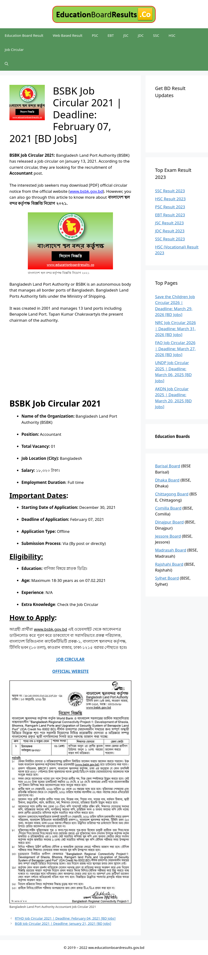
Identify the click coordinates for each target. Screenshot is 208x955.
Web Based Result (68, 35)
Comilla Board (168, 508)
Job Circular (14, 49)
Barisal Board (167, 466)
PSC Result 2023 (170, 207)
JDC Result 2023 (169, 231)
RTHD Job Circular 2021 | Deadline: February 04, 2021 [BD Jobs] (65, 918)
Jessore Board (168, 536)
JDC (141, 35)
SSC (156, 35)
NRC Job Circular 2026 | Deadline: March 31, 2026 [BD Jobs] (175, 328)
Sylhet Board (167, 578)
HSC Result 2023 (170, 199)
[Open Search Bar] (6, 64)
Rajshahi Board (169, 564)
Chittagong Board (171, 494)
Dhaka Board (167, 480)
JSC (126, 35)
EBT (111, 35)
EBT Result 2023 (170, 215)
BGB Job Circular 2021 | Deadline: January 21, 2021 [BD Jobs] (63, 923)
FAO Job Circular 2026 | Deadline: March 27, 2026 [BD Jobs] (175, 348)
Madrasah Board (170, 550)
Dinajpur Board (169, 522)
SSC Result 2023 (170, 190)
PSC (95, 35)
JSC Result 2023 (169, 223)
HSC (172, 35)
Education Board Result (24, 35)
